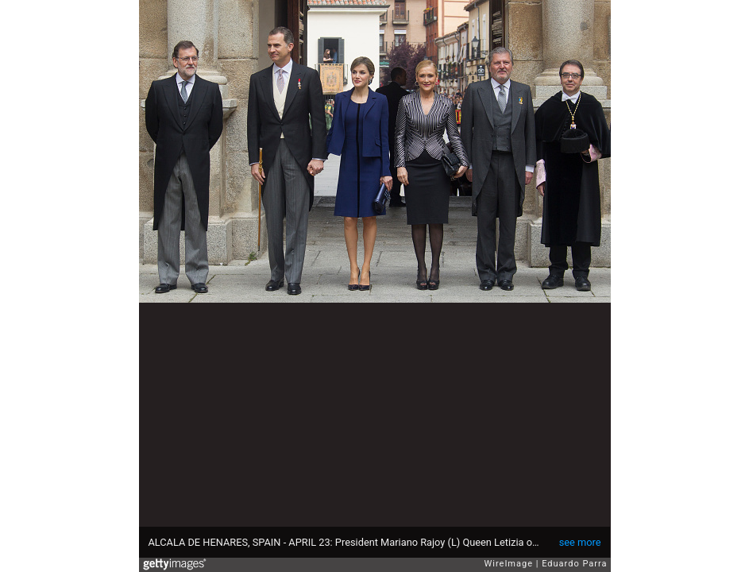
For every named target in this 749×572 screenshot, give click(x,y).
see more (580, 542)
